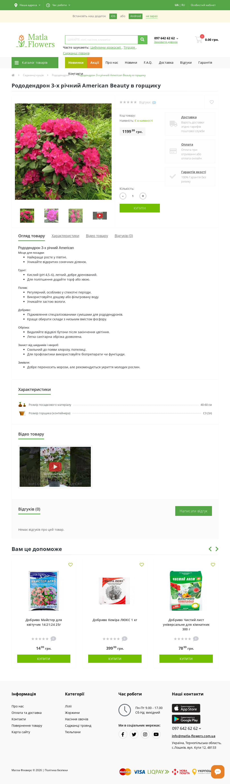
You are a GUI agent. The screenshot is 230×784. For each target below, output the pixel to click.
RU (183, 5)
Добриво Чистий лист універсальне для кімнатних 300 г (186, 624)
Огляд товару (31, 235)
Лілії (68, 706)
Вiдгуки (186, 62)
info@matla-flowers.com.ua (194, 736)
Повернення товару (27, 725)
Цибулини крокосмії (106, 47)
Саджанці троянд (78, 725)
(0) (154, 102)
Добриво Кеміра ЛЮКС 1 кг (115, 620)
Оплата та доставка (27, 713)
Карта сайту (21, 732)
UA (177, 5)
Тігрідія (130, 47)
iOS (113, 16)
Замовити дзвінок (166, 42)
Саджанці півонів (76, 53)
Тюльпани (73, 732)
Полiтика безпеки (56, 770)
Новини (131, 62)
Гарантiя (205, 62)
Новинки (76, 62)
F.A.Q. (148, 62)
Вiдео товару (97, 235)
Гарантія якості (193, 172)
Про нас (112, 62)
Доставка (166, 62)
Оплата (187, 144)
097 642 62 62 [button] (186, 728)
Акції (94, 62)
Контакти (75, 73)
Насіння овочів (76, 719)
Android (135, 16)
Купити (140, 208)
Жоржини (72, 713)
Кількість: (127, 188)
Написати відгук (194, 511)
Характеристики (65, 235)
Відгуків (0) (124, 235)
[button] (27, 5)
